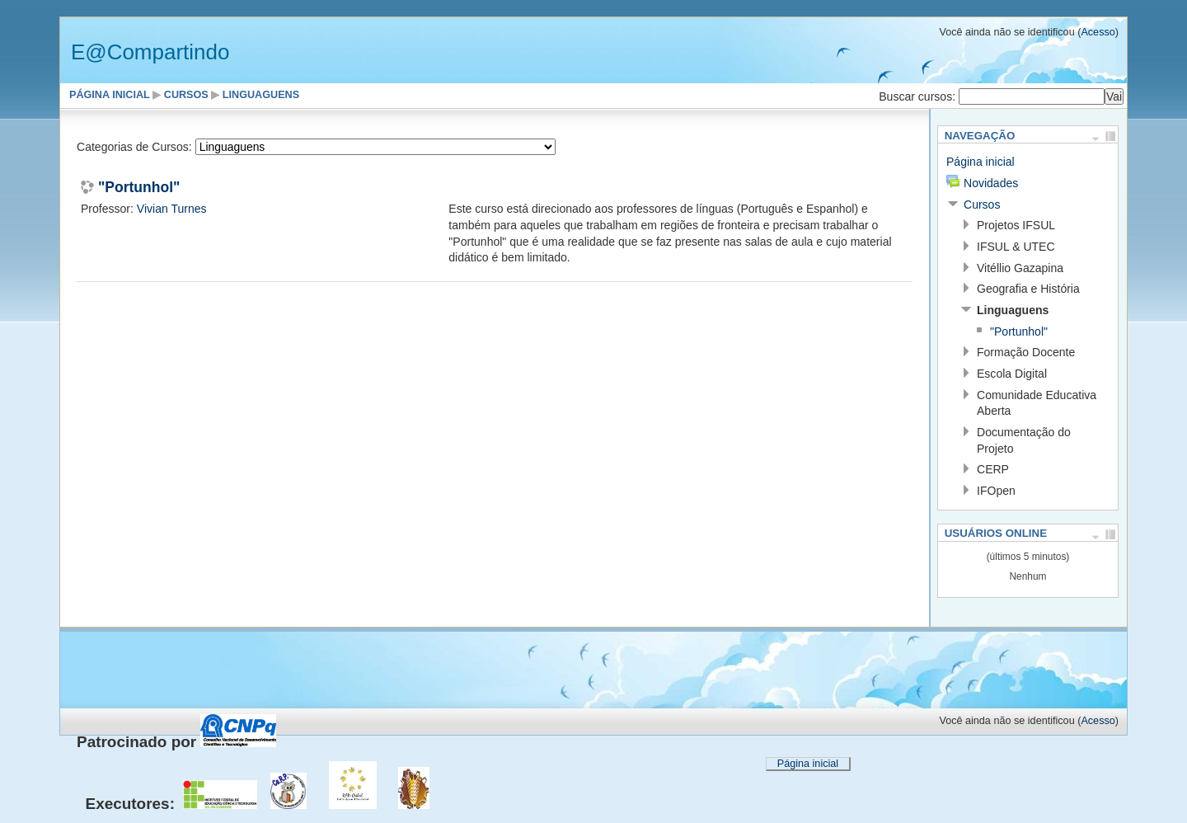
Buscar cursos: (919, 96)
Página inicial (109, 95)
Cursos (186, 95)
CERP (993, 469)
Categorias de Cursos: (134, 146)
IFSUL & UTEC (1016, 246)
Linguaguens (261, 95)
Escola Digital (1012, 373)
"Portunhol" (139, 188)
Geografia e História (1028, 288)
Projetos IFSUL (1016, 225)
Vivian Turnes (172, 208)
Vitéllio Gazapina (1020, 268)
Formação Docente (1026, 352)
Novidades (991, 183)
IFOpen (996, 490)
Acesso (1097, 32)
